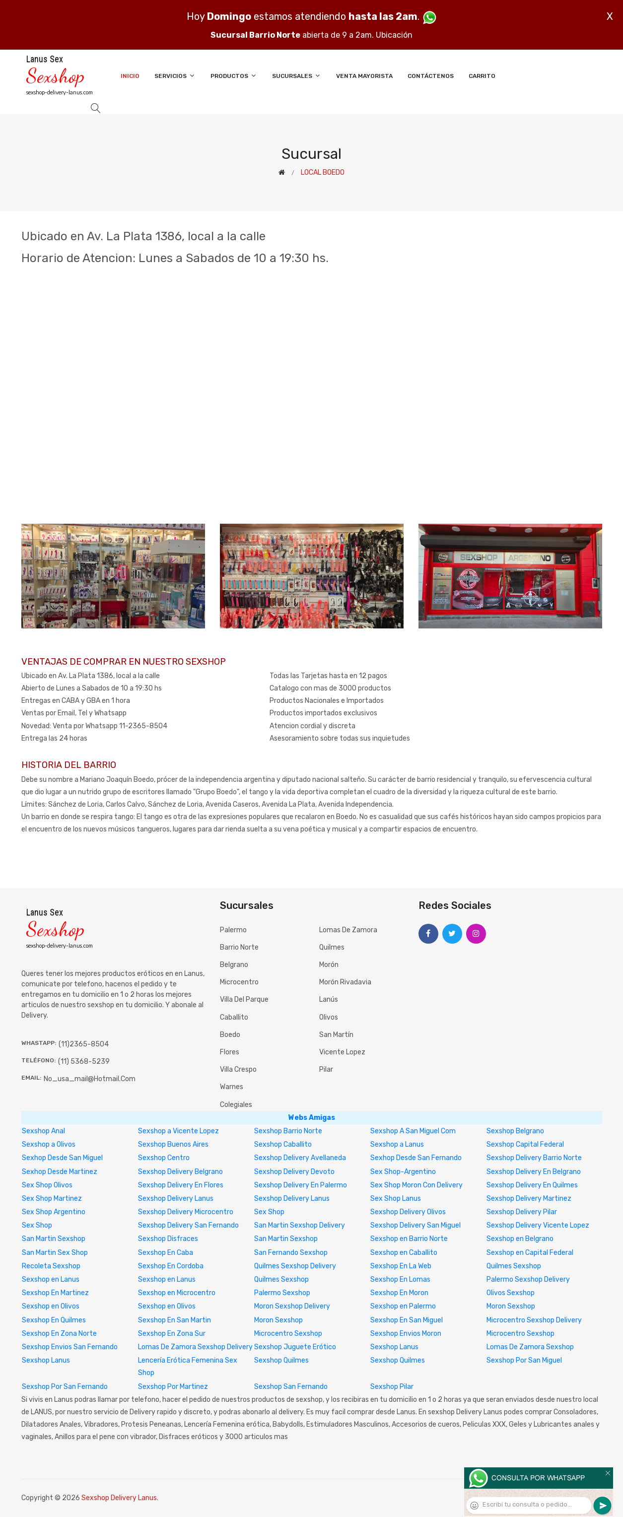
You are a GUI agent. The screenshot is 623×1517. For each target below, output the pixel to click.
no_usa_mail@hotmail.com (90, 1079)
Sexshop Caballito (283, 1144)
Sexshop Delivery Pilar (521, 1212)
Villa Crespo (238, 1069)
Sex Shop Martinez (52, 1198)
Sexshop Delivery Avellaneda (300, 1158)
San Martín (336, 1035)
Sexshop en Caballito (403, 1252)
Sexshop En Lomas (400, 1279)
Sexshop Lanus (394, 1347)
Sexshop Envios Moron (405, 1333)
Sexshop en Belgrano (520, 1239)
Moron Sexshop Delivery (292, 1306)
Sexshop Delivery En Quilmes (532, 1185)
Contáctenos (431, 75)
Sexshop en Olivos (50, 1306)
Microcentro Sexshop (288, 1333)
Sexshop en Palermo (403, 1306)
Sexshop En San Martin (174, 1320)
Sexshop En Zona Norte (59, 1333)
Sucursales (296, 75)
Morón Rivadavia (345, 982)
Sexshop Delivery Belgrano (180, 1172)
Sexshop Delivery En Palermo (300, 1185)
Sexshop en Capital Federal (529, 1252)
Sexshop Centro (164, 1158)
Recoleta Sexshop (51, 1266)
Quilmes (332, 947)
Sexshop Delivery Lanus (175, 1198)
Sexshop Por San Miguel (524, 1360)
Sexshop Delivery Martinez (528, 1198)
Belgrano (234, 965)
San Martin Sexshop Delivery (299, 1225)
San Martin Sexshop (53, 1239)
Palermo (233, 930)
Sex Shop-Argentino (403, 1172)
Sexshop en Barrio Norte (409, 1239)
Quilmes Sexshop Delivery (295, 1266)
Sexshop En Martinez (55, 1293)
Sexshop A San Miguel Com (413, 1131)
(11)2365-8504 (84, 1044)
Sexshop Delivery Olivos (408, 1212)
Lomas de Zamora (348, 930)
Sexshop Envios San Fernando (70, 1347)
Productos (233, 75)
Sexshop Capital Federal (525, 1144)
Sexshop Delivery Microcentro (185, 1212)
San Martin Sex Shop (55, 1252)
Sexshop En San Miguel (406, 1320)
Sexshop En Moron (399, 1293)
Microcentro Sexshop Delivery (534, 1320)
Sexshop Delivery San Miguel (415, 1225)
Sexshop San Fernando (291, 1386)
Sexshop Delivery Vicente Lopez (537, 1225)
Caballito (234, 1017)
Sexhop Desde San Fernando (416, 1158)
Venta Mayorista (364, 75)
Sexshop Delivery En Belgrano (533, 1172)
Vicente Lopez (342, 1052)
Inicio (130, 75)
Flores (229, 1052)
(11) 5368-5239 (84, 1061)
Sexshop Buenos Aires (173, 1144)
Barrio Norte (239, 947)
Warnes (231, 1087)
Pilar (326, 1069)
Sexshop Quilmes (281, 1360)
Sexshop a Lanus (397, 1144)
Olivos (328, 1017)
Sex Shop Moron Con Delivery (416, 1185)
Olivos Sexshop (510, 1293)
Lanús (328, 999)
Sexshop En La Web (400, 1266)
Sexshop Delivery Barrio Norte (534, 1158)
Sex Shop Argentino (53, 1212)
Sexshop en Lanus (50, 1279)
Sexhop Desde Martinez (59, 1172)
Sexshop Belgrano (515, 1131)
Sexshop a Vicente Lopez (178, 1131)
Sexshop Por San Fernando (65, 1386)
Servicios (175, 75)
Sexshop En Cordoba (171, 1266)
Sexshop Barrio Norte (288, 1131)
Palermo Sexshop (282, 1293)
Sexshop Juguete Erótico (295, 1347)
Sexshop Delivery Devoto (294, 1172)
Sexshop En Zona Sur (172, 1333)
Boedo (230, 1035)
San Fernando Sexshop (291, 1252)
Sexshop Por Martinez (173, 1386)
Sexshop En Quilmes (54, 1320)
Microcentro (239, 982)
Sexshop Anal (43, 1131)
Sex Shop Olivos (47, 1185)
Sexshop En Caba (165, 1252)
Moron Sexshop (510, 1306)
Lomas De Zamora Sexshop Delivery (195, 1347)
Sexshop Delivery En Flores (180, 1185)
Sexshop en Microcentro (176, 1293)
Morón (329, 965)
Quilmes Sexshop (513, 1266)
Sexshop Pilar (392, 1386)
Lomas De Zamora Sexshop (530, 1347)
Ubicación (394, 35)
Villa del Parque (244, 999)
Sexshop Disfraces (168, 1239)
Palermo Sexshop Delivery (528, 1279)
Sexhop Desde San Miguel (62, 1158)
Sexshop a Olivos (48, 1144)
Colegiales (236, 1105)
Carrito (482, 75)
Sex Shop (269, 1212)
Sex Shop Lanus (395, 1198)
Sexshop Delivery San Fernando (188, 1225)
